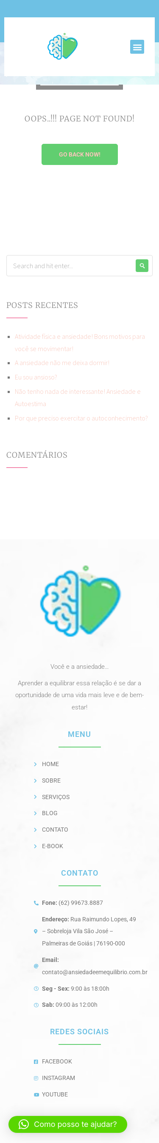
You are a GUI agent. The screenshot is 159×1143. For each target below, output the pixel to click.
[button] (137, 47)
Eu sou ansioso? (36, 377)
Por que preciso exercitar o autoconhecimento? (81, 418)
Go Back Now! (79, 154)
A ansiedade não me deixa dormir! (62, 362)
